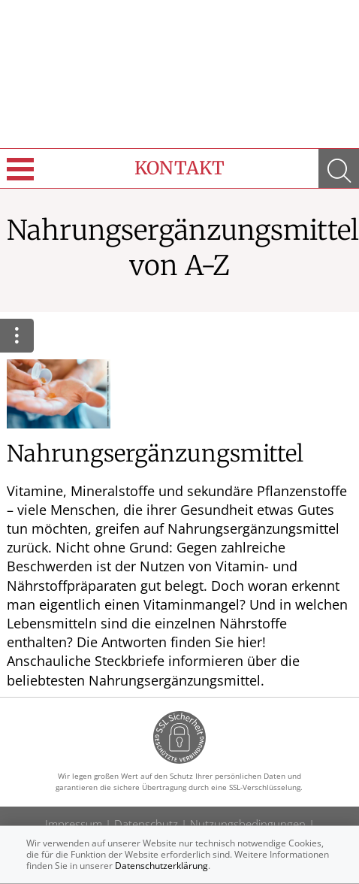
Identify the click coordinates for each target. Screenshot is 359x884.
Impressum (73, 823)
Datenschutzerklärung (161, 865)
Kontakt (179, 168)
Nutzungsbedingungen (248, 823)
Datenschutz (146, 823)
